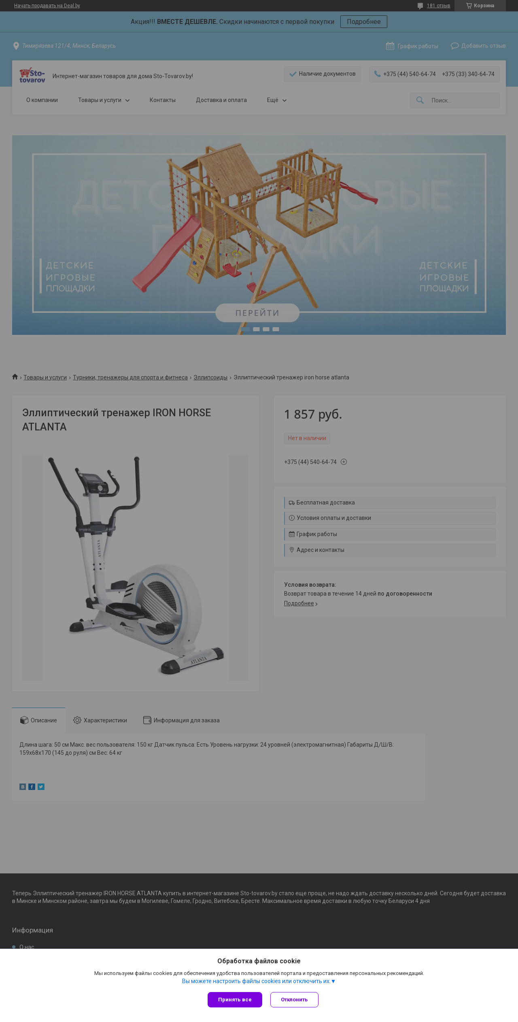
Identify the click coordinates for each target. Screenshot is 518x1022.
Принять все (235, 999)
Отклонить (294, 999)
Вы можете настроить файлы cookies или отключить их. (256, 981)
